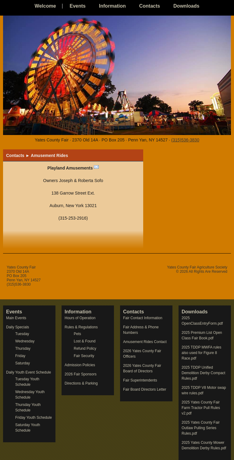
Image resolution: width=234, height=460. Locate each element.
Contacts (149, 6)
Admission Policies (80, 365)
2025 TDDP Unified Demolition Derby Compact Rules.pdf (203, 373)
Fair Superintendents (140, 380)
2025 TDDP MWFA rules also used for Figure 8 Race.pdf (201, 352)
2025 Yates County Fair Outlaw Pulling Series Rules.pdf (201, 428)
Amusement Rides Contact (145, 342)
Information (112, 6)
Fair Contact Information (142, 318)
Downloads (186, 6)
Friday (20, 356)
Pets (77, 334)
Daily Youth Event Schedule (28, 372)
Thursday (22, 348)
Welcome (45, 6)
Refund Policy (85, 348)
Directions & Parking (81, 383)
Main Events (16, 318)
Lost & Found (84, 341)
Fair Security (84, 356)
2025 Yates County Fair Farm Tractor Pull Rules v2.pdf (201, 407)
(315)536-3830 (185, 139)
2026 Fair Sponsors (81, 374)
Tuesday (22, 334)
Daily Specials (17, 327)
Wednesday (24, 341)
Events (77, 6)
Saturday (22, 363)
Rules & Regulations (81, 327)
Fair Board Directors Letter (144, 389)
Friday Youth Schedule (33, 417)
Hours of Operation (80, 318)
